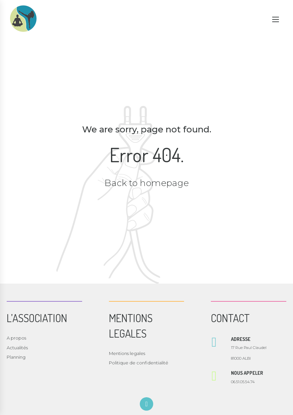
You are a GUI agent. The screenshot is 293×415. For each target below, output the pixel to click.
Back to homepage (147, 183)
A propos (16, 338)
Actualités (17, 347)
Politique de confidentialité (138, 362)
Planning (16, 357)
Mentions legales (127, 353)
